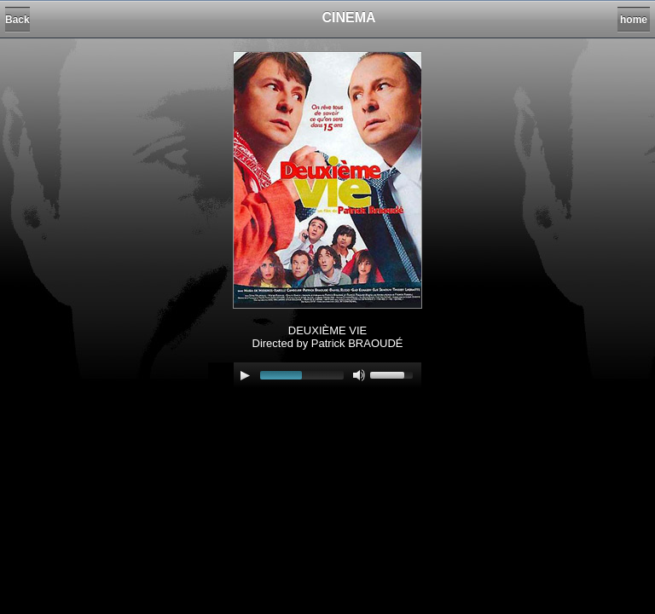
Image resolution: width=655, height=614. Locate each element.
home (633, 20)
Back (17, 20)
